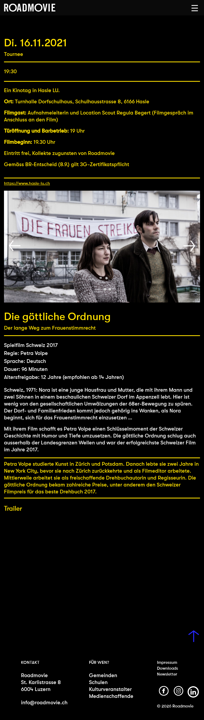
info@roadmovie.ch (44, 702)
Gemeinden (103, 675)
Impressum (167, 662)
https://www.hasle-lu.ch (27, 183)
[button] (195, 8)
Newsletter (167, 674)
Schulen (98, 682)
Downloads (167, 668)
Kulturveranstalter (110, 689)
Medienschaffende (110, 696)
